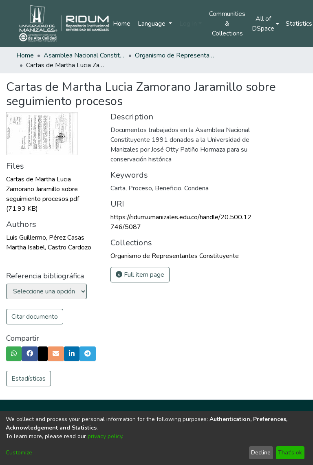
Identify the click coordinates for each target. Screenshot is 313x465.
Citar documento (34, 316)
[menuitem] (265, 24)
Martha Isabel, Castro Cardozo (48, 247)
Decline (261, 452)
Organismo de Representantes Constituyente (175, 55)
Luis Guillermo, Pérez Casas (45, 237)
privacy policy (105, 436)
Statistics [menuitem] (299, 23)
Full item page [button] (140, 274)
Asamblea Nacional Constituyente (84, 55)
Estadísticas (28, 378)
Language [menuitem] (152, 23)
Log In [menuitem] (188, 23)
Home (121, 23)
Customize (19, 452)
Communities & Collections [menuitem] (227, 23)
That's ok (290, 452)
